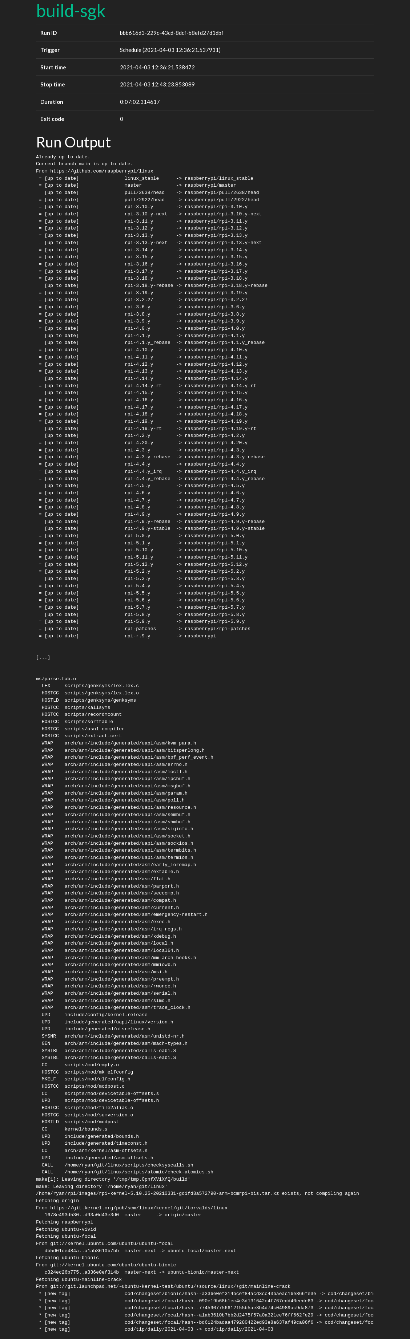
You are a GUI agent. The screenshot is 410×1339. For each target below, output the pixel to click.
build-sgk (71, 10)
